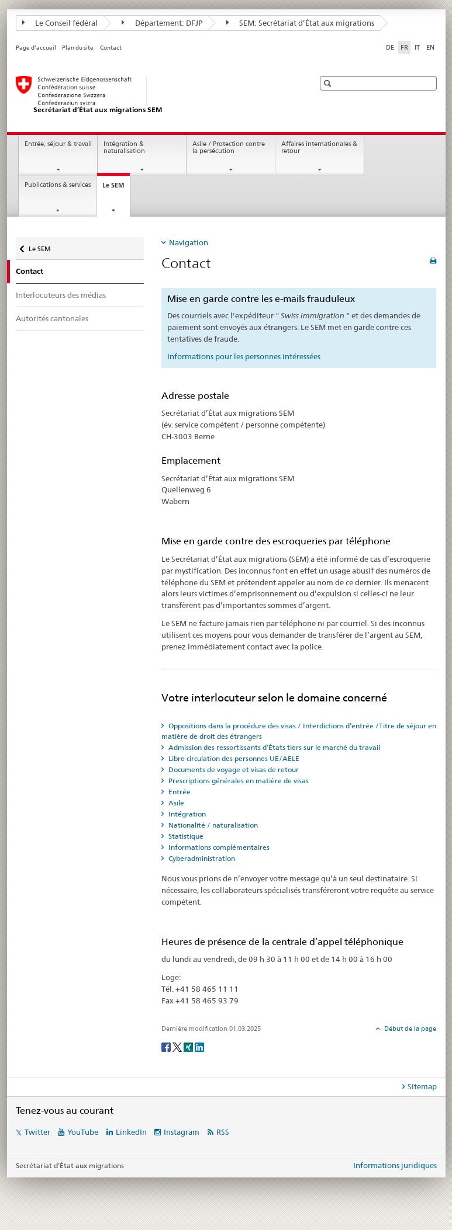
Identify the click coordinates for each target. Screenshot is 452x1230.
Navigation (188, 242)
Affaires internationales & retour (319, 147)
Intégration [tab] (186, 813)
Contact (111, 47)
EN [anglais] (430, 47)
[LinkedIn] (199, 1046)
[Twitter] (178, 1046)
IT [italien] (417, 47)
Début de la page (409, 1028)
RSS (222, 1132)
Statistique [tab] (185, 836)
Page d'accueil (36, 47)
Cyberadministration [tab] (201, 858)
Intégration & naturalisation (124, 147)
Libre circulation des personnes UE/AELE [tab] (233, 758)
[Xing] (189, 1046)
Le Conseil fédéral (60, 23)
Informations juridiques (395, 1165)
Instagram (181, 1132)
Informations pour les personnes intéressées (243, 356)
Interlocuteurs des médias (61, 295)
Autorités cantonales (52, 318)
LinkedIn (131, 1132)
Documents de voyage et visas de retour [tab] (233, 769)
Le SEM (116, 188)
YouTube (82, 1132)
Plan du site (78, 47)
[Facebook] (166, 1046)
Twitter (37, 1132)
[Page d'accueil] (153, 95)
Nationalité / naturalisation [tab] (212, 825)
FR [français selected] (404, 47)
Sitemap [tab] (422, 1086)
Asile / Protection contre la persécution (228, 147)
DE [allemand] (390, 47)
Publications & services (58, 185)
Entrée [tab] (179, 791)
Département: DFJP (162, 23)
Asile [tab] (175, 802)
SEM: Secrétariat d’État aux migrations (300, 23)
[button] (329, 83)
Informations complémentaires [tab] (218, 847)
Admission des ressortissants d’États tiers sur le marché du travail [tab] (273, 747)
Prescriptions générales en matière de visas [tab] (238, 780)
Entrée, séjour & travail (58, 144)
